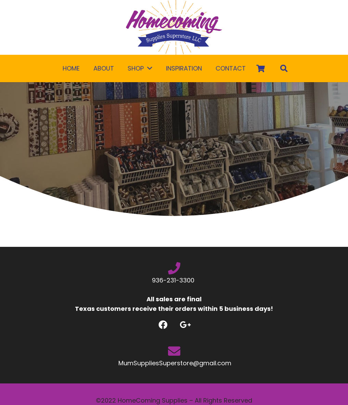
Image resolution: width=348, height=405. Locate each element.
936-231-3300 (174, 280)
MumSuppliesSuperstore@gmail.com (174, 363)
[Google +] (185, 325)
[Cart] (261, 68)
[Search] (284, 68)
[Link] (174, 27)
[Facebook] (163, 325)
